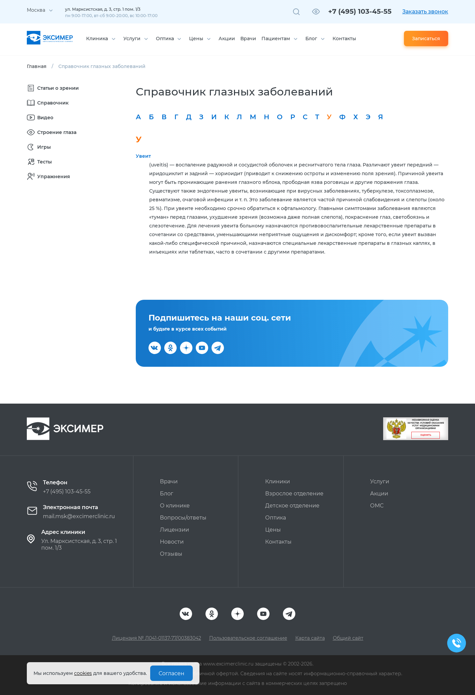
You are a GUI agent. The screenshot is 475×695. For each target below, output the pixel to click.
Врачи (248, 39)
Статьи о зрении (53, 88)
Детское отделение (292, 505)
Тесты (39, 162)
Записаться (426, 39)
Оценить (425, 435)
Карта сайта (310, 638)
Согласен (171, 673)
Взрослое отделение (294, 493)
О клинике (175, 505)
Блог (311, 39)
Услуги (131, 39)
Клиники (277, 481)
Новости (172, 542)
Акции (227, 39)
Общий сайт (348, 638)
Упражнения (48, 176)
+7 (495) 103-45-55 (360, 11)
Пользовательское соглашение (248, 638)
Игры (39, 147)
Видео (40, 118)
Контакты (344, 39)
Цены (196, 39)
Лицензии (174, 530)
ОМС (376, 505)
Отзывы (171, 554)
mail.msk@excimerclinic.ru (79, 516)
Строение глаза (51, 132)
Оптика (165, 39)
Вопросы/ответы (183, 517)
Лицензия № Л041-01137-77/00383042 (156, 638)
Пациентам (275, 39)
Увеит (143, 156)
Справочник (48, 103)
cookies (83, 673)
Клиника (97, 39)
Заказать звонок (425, 11)
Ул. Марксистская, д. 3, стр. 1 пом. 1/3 (79, 544)
